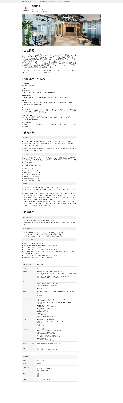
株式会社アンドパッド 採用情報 (40, 1)
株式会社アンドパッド (27, 1)
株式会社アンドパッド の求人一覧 (56, 1)
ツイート (97, 12)
